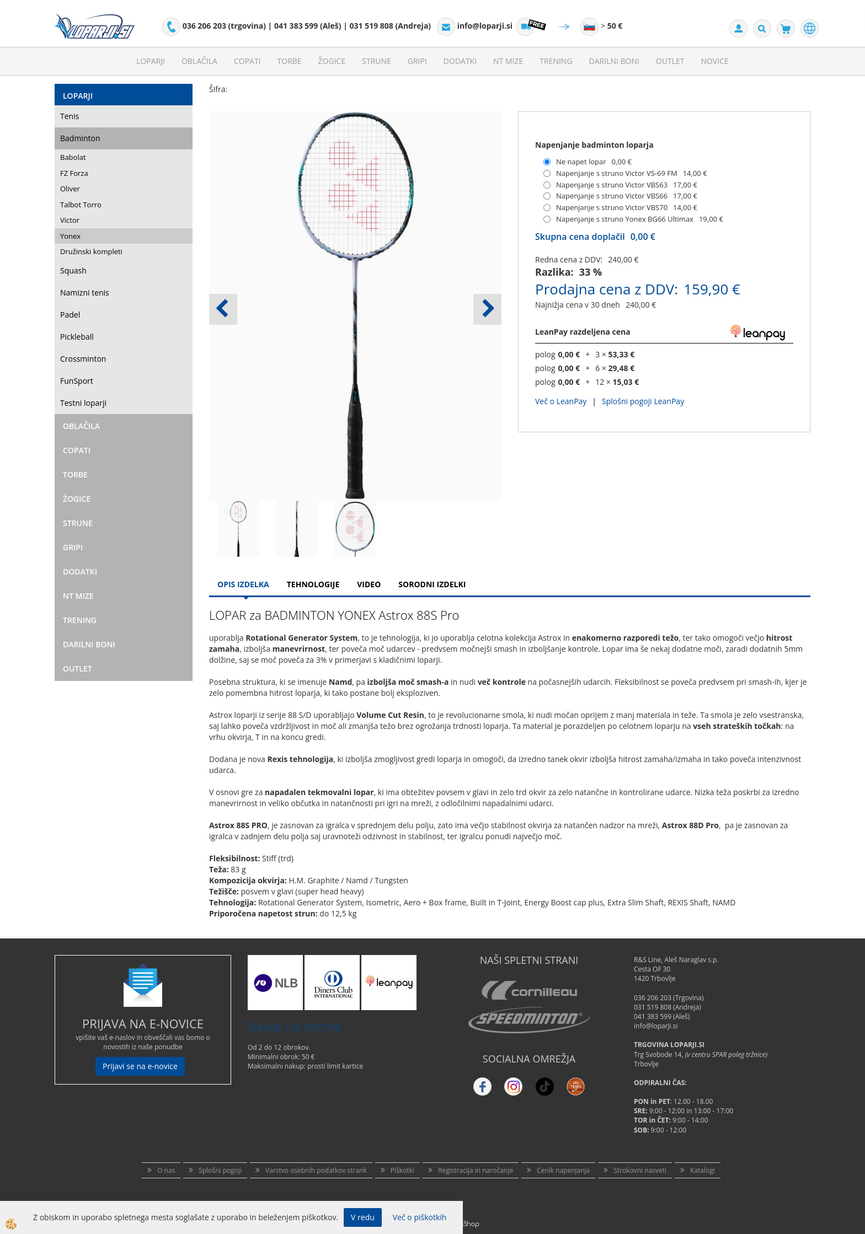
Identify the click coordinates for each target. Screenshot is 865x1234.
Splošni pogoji (220, 1170)
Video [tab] (369, 584)
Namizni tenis (84, 292)
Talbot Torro (81, 205)
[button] (487, 309)
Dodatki (460, 61)
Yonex (70, 236)
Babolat (73, 157)
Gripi (417, 61)
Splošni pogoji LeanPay (643, 401)
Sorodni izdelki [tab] (432, 584)
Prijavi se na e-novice (140, 1066)
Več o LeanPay (560, 401)
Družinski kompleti (91, 251)
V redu (363, 1217)
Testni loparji (83, 403)
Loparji (150, 61)
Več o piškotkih (420, 1217)
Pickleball (77, 336)
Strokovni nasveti (639, 1170)
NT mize (508, 61)
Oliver (70, 189)
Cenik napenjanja (563, 1170)
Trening (556, 61)
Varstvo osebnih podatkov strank (316, 1170)
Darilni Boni (614, 61)
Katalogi (702, 1170)
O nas (166, 1170)
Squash (73, 270)
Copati (247, 61)
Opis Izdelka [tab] (243, 584)
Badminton (80, 138)
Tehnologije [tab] (313, 584)
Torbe (289, 61)
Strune (376, 61)
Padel (70, 314)
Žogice (332, 61)
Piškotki (402, 1170)
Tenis (69, 116)
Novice (715, 61)
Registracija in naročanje (475, 1170)
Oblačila (199, 61)
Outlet (670, 61)
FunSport (76, 380)
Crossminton (83, 358)
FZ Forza (74, 173)
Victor (69, 220)
